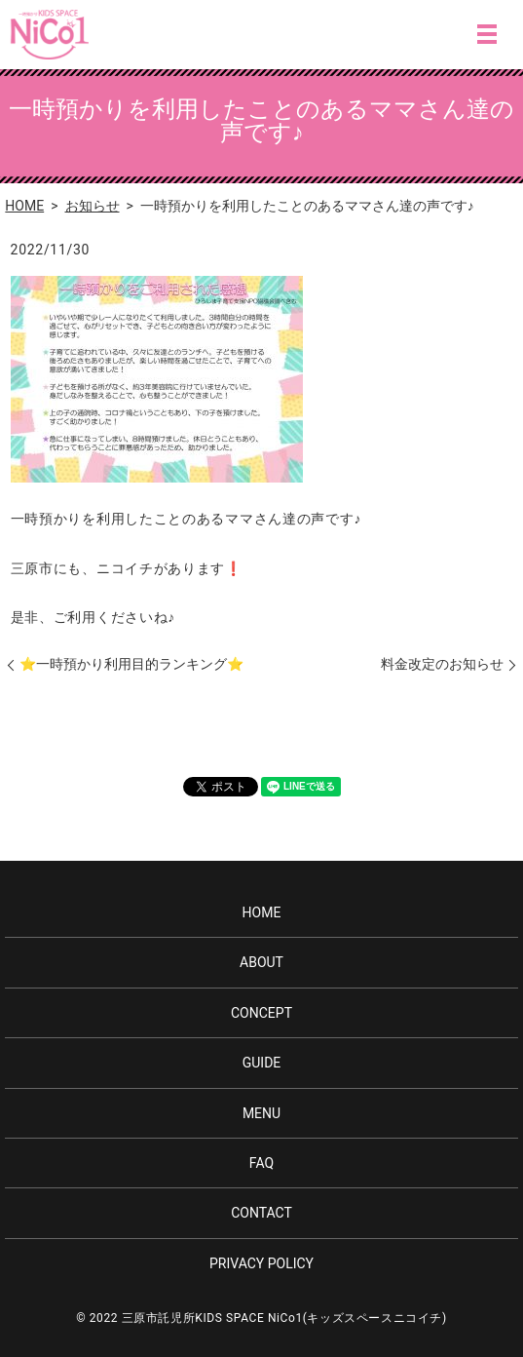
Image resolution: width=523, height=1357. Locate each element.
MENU (487, 34)
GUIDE (262, 1062)
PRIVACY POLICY (261, 1263)
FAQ (261, 1163)
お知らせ (92, 205)
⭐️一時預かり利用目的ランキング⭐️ (131, 664)
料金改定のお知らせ (442, 664)
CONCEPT (261, 1013)
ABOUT (261, 962)
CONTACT (261, 1213)
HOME (24, 205)
